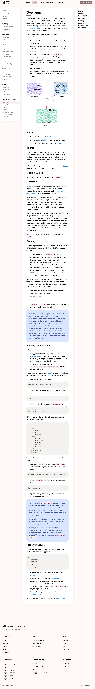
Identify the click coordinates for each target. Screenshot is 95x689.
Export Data (6, 87)
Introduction (7, 14)
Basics (29, 132)
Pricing (5, 646)
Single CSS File (34, 172)
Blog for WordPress (9, 673)
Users (4, 39)
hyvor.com (66, 640)
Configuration (7, 114)
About (65, 643)
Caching (30, 241)
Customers (6, 652)
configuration (60, 598)
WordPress (7, 94)
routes (43, 65)
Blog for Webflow (9, 676)
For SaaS (66, 664)
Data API (5, 79)
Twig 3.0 (49, 137)
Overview (6, 102)
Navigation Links (8, 51)
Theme (5, 18)
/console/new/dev (37, 356)
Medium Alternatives (39, 670)
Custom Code (7, 56)
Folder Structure (35, 544)
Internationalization (9, 112)
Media (4, 44)
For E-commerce (68, 667)
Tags (4, 42)
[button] (28, 2)
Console (5, 640)
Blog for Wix (7, 667)
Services (5, 59)
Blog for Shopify (8, 670)
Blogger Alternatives (39, 673)
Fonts (4, 47)
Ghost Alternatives (39, 667)
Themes (5, 643)
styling (56, 578)
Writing (5, 16)
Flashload (31, 181)
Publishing (6, 117)
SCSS (44, 140)
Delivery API (7, 76)
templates (33, 575)
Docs (4, 649)
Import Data (6, 89)
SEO (4, 49)
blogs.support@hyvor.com (13, 626)
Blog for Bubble (8, 679)
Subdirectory (7, 29)
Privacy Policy (37, 643)
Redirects (6, 54)
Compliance (36, 646)
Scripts (5, 109)
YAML (60, 143)
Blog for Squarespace (10, 664)
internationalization (37, 594)
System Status (68, 649)
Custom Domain (8, 27)
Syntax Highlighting (9, 64)
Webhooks (6, 72)
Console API (7, 74)
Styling (5, 107)
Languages (6, 37)
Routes (5, 61)
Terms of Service (38, 640)
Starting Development (38, 345)
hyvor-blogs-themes (36, 28)
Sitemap (6, 92)
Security (65, 646)
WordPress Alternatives (40, 664)
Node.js (49, 373)
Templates (6, 105)
